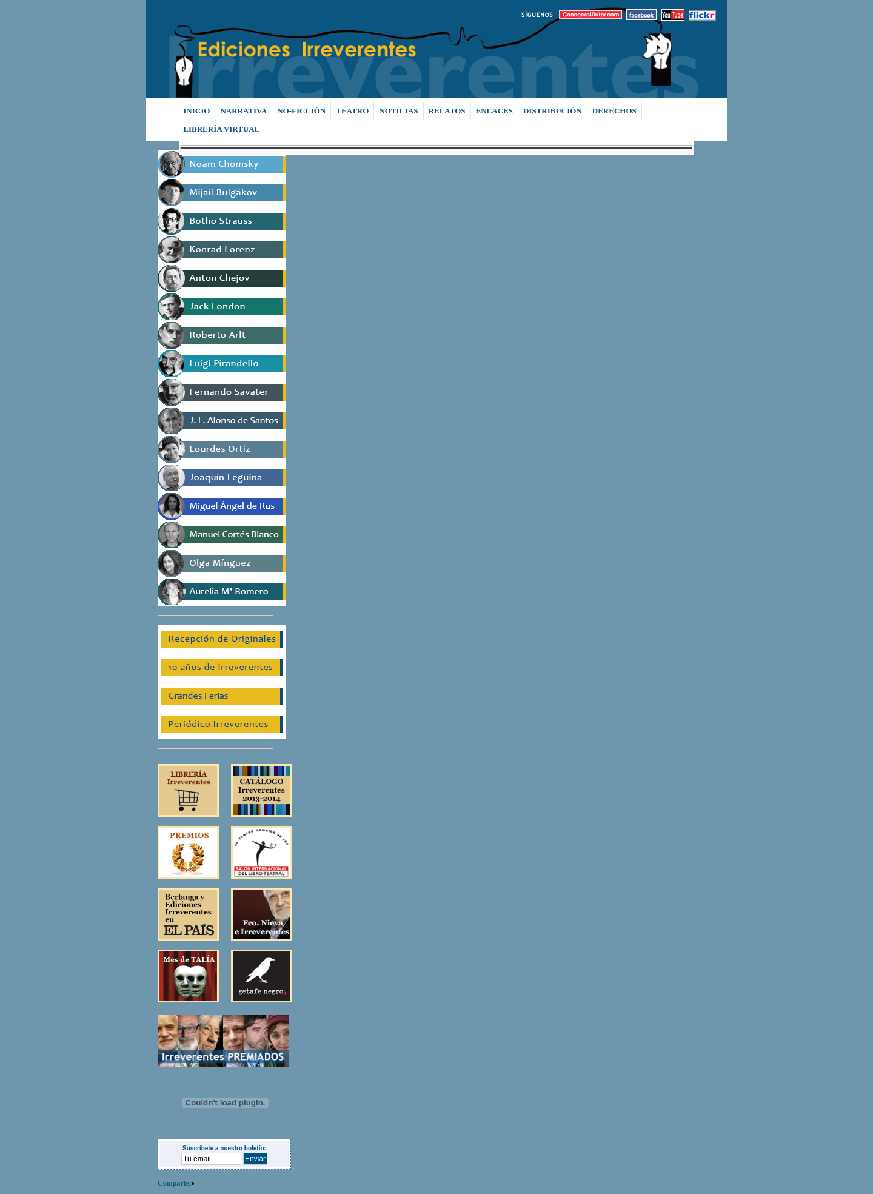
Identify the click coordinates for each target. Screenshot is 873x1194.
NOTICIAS (398, 110)
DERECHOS (614, 110)
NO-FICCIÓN (301, 110)
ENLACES (494, 110)
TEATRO (352, 110)
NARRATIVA (243, 110)
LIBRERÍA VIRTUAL (221, 128)
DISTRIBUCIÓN (552, 110)
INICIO (196, 110)
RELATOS (447, 110)
